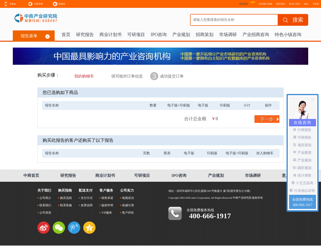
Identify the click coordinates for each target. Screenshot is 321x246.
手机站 (8, 3)
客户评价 (127, 212)
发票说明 (86, 205)
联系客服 (65, 205)
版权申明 (106, 205)
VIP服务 (105, 212)
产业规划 (181, 34)
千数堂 (315, 4)
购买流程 (65, 198)
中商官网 (34, 3)
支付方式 (86, 198)
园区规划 (280, 4)
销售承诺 (106, 198)
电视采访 (127, 198)
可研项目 (136, 34)
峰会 (306, 4)
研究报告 (85, 34)
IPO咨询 (159, 34)
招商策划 (204, 34)
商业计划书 (294, 4)
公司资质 (44, 212)
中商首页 (31, 175)
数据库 (57, 3)
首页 (66, 34)
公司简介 (44, 198)
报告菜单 (35, 36)
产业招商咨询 (255, 34)
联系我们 (44, 205)
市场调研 (228, 34)
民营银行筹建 (265, 4)
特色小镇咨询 (288, 34)
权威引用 (127, 205)
